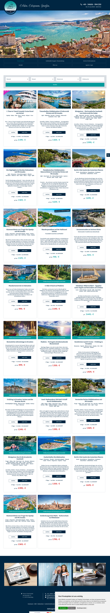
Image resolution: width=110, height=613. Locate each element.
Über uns (55, 65)
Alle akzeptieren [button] (63, 608)
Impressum (30, 603)
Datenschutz (41, 603)
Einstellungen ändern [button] (81, 608)
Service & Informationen (89, 61)
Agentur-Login (89, 65)
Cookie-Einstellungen (50, 603)
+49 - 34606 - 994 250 (91, 4)
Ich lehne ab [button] (72, 608)
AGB (35, 603)
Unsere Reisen (20, 61)
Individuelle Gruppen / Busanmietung (55, 61)
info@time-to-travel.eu (52, 595)
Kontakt (21, 65)
